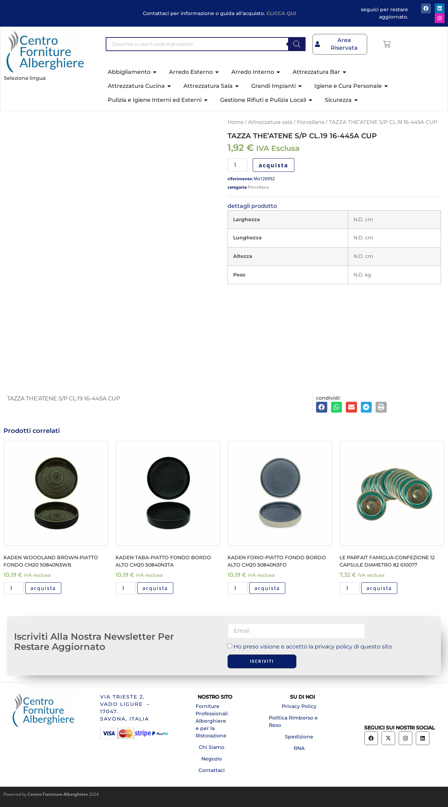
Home (235, 122)
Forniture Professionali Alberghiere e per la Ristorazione (212, 721)
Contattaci (211, 770)
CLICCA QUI (281, 13)
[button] (321, 407)
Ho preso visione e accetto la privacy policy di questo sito (312, 646)
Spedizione (299, 737)
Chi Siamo (211, 747)
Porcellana (310, 122)
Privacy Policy (299, 706)
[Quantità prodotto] (237, 165)
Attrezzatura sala (270, 122)
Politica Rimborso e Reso (293, 721)
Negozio (211, 759)
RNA (299, 748)
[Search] (297, 44)
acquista (273, 165)
